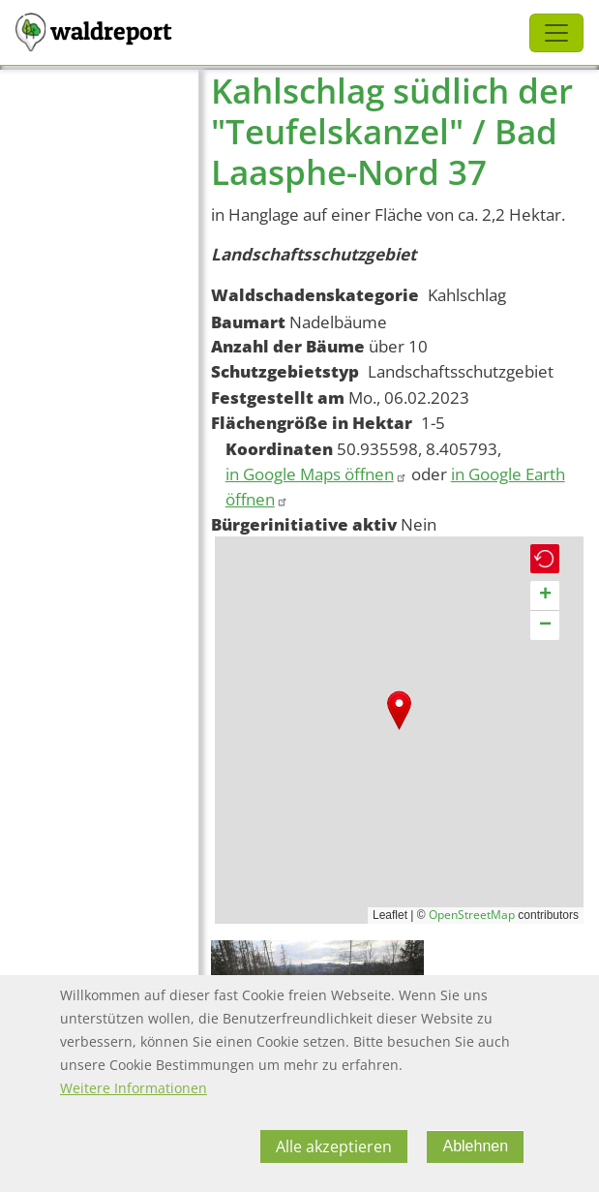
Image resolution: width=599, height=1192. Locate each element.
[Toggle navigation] (556, 33)
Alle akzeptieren (334, 1146)
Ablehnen (475, 1146)
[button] (399, 710)
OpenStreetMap (472, 914)
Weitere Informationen (133, 1088)
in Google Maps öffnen (316, 474)
